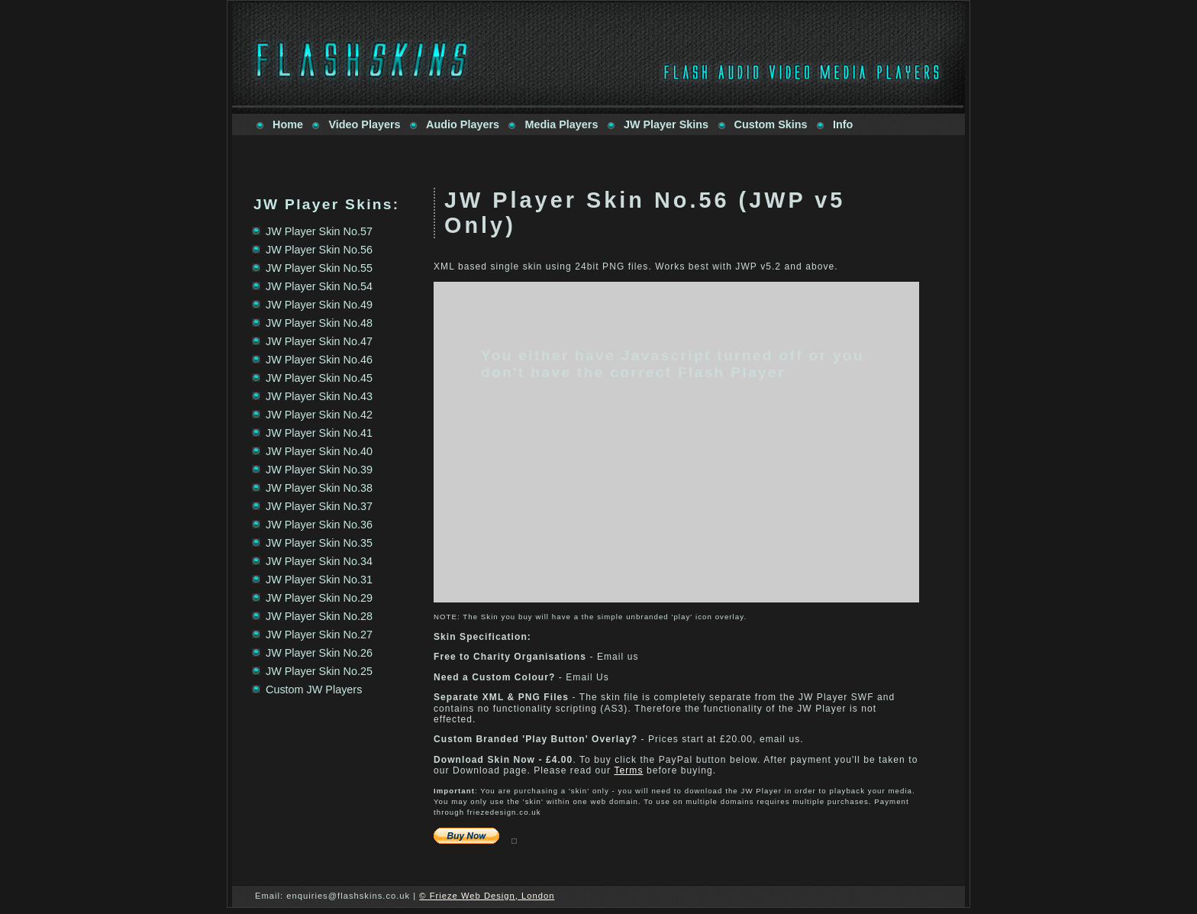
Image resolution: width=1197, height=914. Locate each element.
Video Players (364, 124)
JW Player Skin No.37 (319, 506)
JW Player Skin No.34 (319, 561)
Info (843, 124)
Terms (628, 770)
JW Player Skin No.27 (319, 634)
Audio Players (462, 124)
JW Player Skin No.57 (319, 231)
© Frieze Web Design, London (486, 895)
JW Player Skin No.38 (319, 488)
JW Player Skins (666, 124)
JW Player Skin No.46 (319, 360)
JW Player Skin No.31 (319, 579)
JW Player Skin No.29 (319, 598)
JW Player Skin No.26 (319, 653)
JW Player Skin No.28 (319, 616)
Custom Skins (771, 124)
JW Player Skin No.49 (319, 305)
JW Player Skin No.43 (319, 396)
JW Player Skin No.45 (319, 378)
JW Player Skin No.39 (319, 469)
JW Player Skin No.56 (319, 250)
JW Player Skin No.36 (319, 524)
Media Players (561, 124)
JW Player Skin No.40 (319, 451)
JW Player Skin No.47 (319, 341)
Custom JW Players (314, 689)
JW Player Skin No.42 (319, 415)
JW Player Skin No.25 (319, 671)
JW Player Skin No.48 (319, 323)
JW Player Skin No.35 (319, 543)
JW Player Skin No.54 (319, 286)
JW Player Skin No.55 (319, 268)
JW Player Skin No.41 (319, 433)
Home (288, 124)
